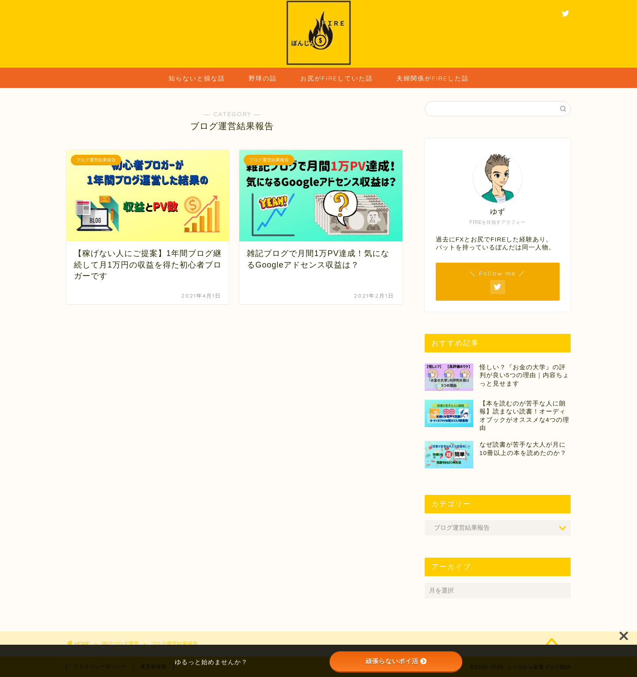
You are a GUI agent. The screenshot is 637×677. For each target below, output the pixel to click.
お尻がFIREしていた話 (336, 78)
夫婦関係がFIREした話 (432, 78)
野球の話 (263, 78)
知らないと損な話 (197, 78)
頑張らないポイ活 (395, 661)
